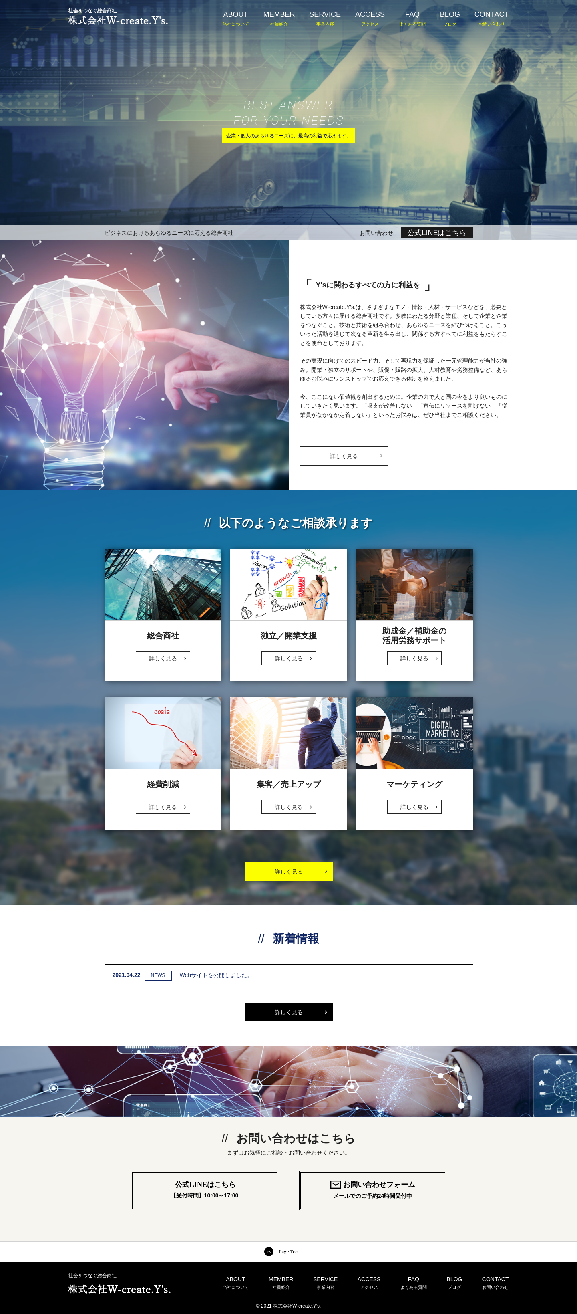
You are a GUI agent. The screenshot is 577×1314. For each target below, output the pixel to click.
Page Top (288, 1251)
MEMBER (279, 18)
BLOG (450, 18)
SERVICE (325, 18)
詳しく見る (356, 453)
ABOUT (236, 18)
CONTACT (491, 18)
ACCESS (370, 18)
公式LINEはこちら (436, 233)
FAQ (412, 18)
